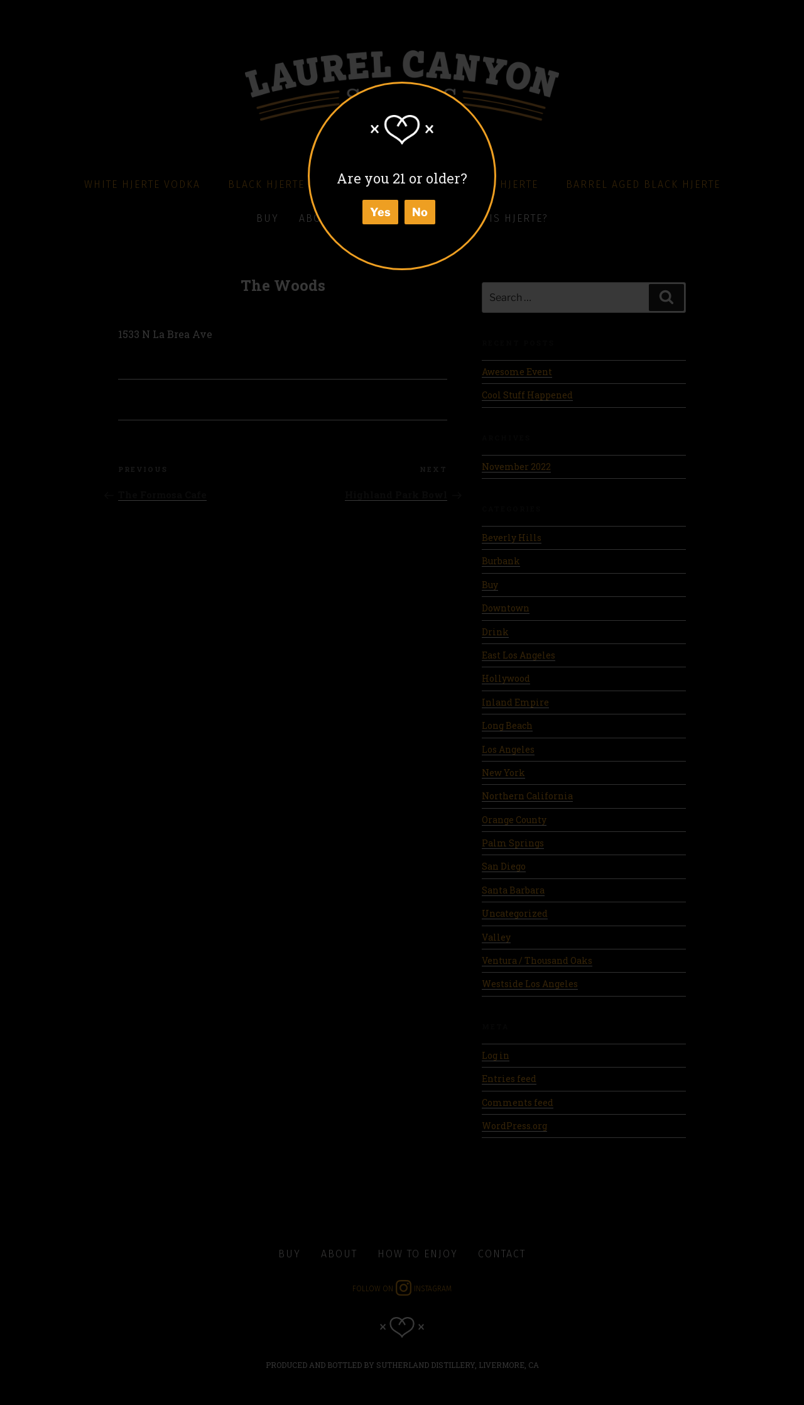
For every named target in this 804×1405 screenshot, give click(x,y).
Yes (380, 212)
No (420, 212)
